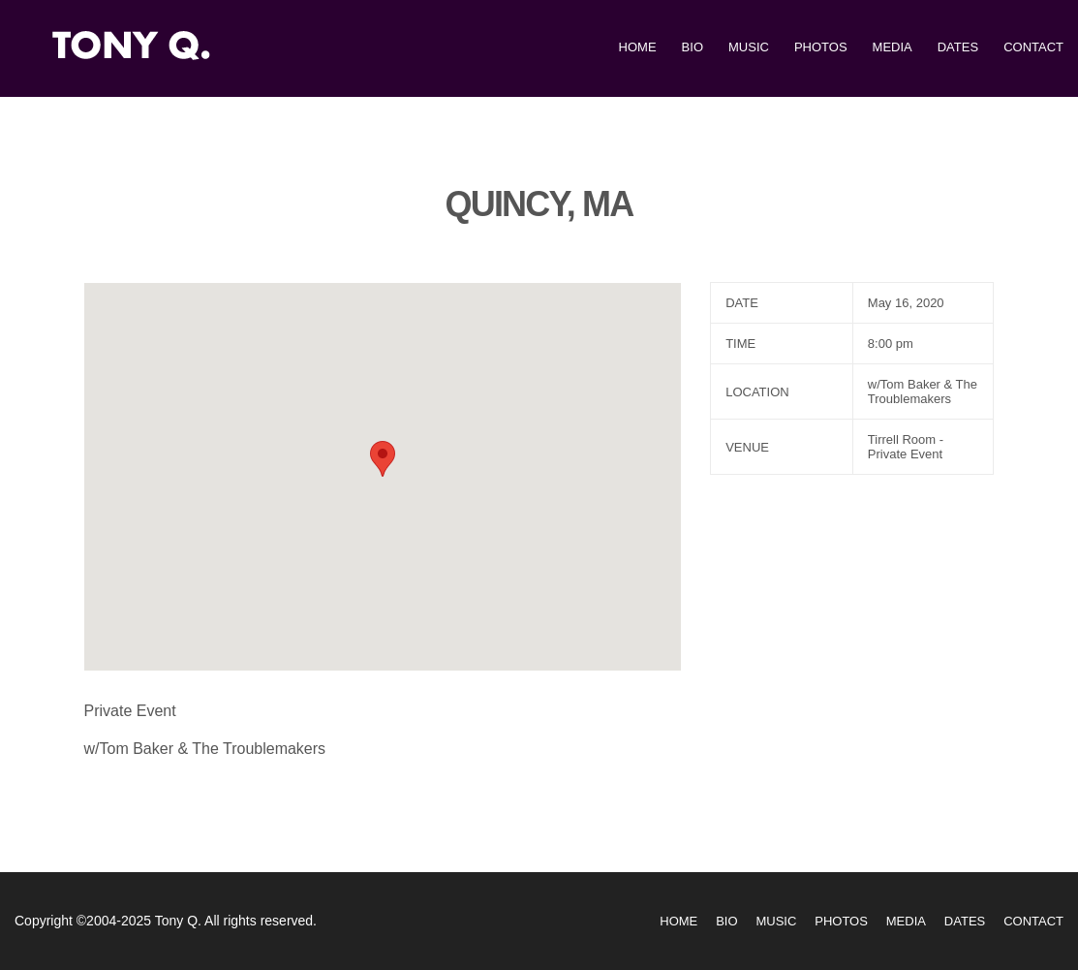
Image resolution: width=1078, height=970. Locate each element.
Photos (820, 47)
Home (638, 47)
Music (748, 47)
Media (892, 47)
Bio (692, 47)
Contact (1033, 47)
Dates (958, 47)
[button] (382, 459)
